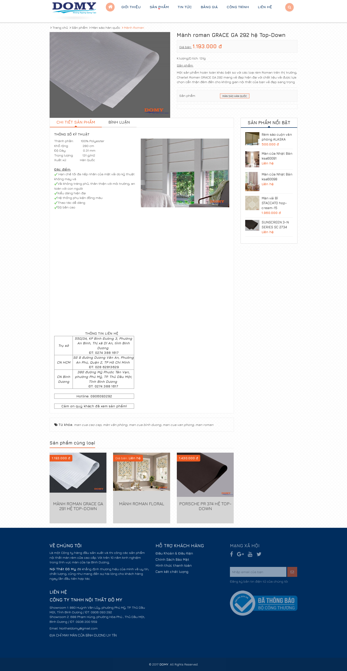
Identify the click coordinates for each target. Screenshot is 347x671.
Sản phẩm (159, 8)
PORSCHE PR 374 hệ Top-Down (205, 506)
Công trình (238, 7)
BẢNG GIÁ (209, 7)
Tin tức (185, 7)
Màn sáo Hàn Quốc (234, 96)
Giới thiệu (131, 7)
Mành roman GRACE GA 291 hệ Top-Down (78, 506)
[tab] (76, 122)
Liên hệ (265, 7)
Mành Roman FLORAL (141, 503)
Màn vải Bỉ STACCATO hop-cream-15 (274, 203)
